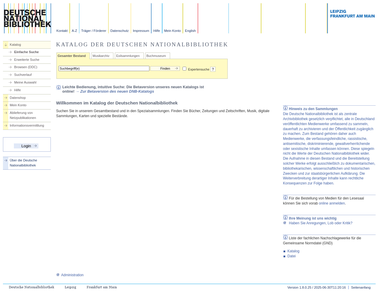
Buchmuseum (156, 56)
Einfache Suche (26, 52)
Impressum (141, 30)
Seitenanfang (361, 287)
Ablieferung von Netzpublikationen (23, 115)
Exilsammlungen (127, 56)
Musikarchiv (100, 56)
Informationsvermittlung (27, 125)
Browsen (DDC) (25, 67)
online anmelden (332, 203)
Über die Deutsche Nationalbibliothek (23, 162)
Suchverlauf (23, 74)
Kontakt (62, 30)
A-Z (74, 30)
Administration (70, 275)
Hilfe (156, 30)
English (190, 30)
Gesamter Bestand (72, 56)
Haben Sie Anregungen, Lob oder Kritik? (317, 223)
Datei (291, 256)
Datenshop (18, 97)
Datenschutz (119, 30)
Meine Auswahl (25, 82)
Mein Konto (172, 30)
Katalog (15, 44)
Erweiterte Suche (26, 59)
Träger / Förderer (93, 30)
